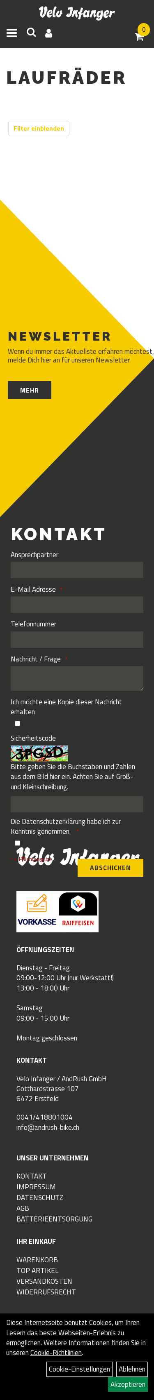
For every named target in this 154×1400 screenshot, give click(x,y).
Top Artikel (37, 1270)
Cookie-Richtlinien (56, 1352)
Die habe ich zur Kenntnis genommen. (66, 826)
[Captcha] (77, 804)
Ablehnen (132, 1369)
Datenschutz (39, 1197)
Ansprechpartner (34, 555)
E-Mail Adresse (33, 589)
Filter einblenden (39, 128)
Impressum (36, 1187)
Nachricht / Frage (36, 659)
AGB (22, 1208)
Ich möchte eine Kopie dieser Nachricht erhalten (66, 707)
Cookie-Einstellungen (79, 1369)
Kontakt (31, 1176)
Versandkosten (44, 1281)
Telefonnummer (33, 624)
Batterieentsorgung (54, 1219)
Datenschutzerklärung (53, 821)
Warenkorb (37, 1260)
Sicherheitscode (33, 738)
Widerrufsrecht (46, 1292)
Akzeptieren (127, 1384)
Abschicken (110, 868)
